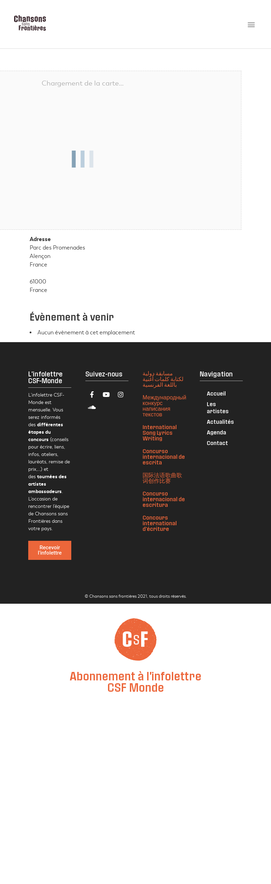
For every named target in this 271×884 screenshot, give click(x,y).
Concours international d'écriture (160, 523)
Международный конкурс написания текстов (164, 405)
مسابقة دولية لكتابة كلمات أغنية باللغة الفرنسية (163, 379)
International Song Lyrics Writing (160, 432)
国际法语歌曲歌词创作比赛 (162, 478)
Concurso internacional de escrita (164, 456)
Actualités (220, 421)
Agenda (216, 432)
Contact (217, 442)
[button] (251, 24)
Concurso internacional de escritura (164, 499)
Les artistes (218, 407)
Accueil (216, 393)
